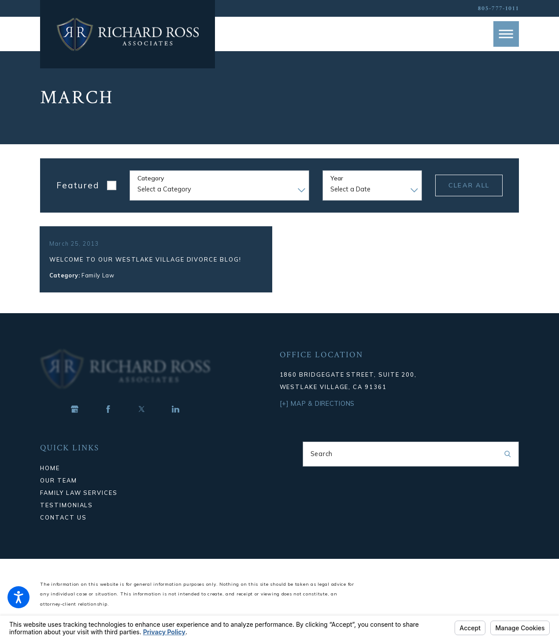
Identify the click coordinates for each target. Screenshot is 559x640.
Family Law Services (79, 501)
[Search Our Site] (507, 463)
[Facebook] (108, 419)
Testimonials (66, 514)
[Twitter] (142, 419)
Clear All (468, 185)
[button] (18, 597)
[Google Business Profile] (74, 419)
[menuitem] (148, 477)
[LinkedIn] (175, 419)
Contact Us (63, 526)
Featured (78, 185)
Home (50, 477)
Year (336, 178)
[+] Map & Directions (317, 413)
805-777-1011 (498, 8)
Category (150, 178)
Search (322, 463)
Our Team (58, 489)
